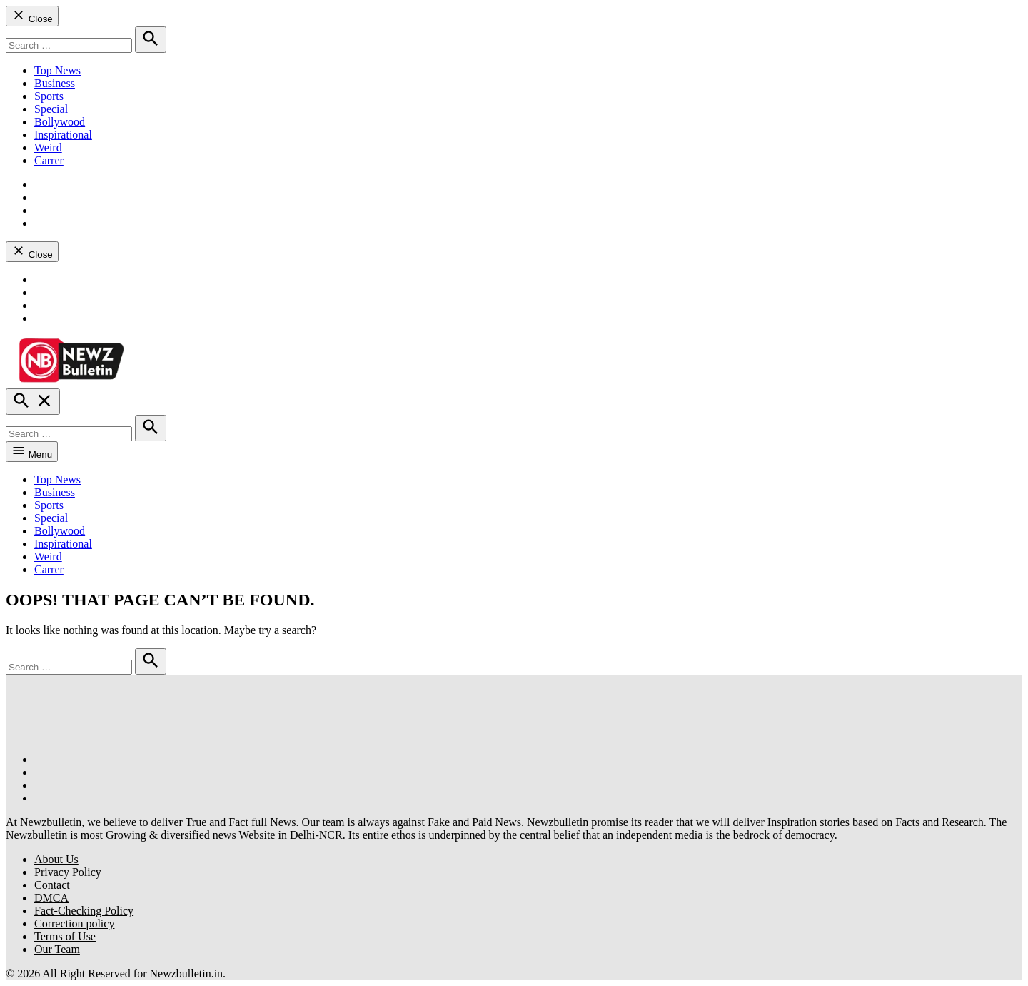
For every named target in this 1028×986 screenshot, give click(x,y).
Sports (49, 96)
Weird (48, 147)
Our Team (57, 949)
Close (32, 16)
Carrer (49, 160)
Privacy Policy (67, 872)
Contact (52, 885)
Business (54, 83)
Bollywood (59, 122)
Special (51, 109)
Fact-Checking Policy (83, 911)
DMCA (51, 898)
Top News (57, 70)
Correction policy (74, 923)
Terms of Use (65, 936)
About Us (56, 859)
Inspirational (63, 135)
